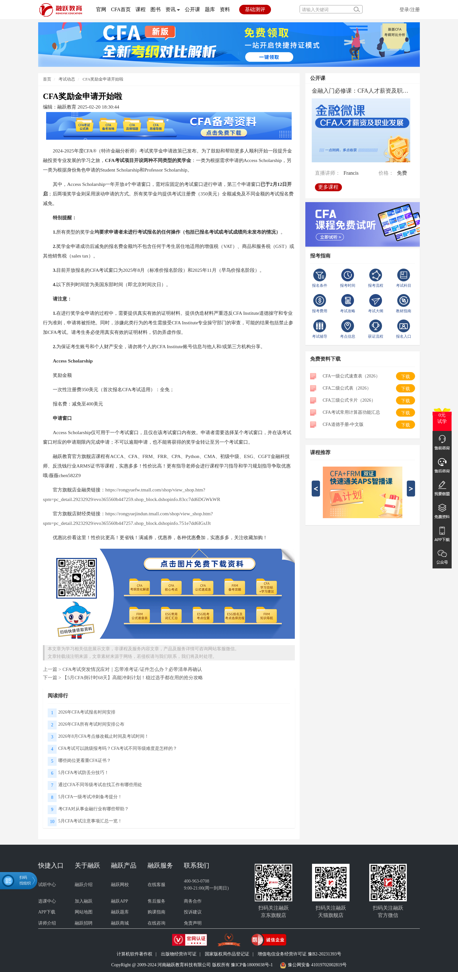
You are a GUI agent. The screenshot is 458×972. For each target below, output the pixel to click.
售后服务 (156, 901)
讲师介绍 (47, 923)
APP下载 (46, 912)
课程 (140, 9)
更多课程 (329, 185)
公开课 (192, 9)
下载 (405, 376)
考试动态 (66, 79)
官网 (101, 9)
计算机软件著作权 (134, 954)
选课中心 (47, 901)
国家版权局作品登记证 (227, 954)
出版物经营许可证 (179, 954)
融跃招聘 (84, 923)
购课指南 (156, 912)
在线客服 (156, 884)
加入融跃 (84, 901)
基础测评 (255, 9)
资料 (225, 9)
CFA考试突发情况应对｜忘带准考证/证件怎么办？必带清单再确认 (132, 669)
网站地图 (84, 912)
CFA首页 (121, 9)
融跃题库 (120, 912)
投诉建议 (193, 912)
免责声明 (193, 923)
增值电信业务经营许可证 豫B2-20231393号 (299, 954)
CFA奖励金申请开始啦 (103, 79)
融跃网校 (120, 884)
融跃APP (119, 901)
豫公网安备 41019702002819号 (317, 964)
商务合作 (193, 901)
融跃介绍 (84, 884)
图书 (155, 9)
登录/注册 (409, 9)
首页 (47, 79)
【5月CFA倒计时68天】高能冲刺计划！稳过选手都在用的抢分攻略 (132, 677)
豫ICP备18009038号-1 (252, 964)
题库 (210, 9)
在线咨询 (156, 923)
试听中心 (47, 884)
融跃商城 (120, 923)
